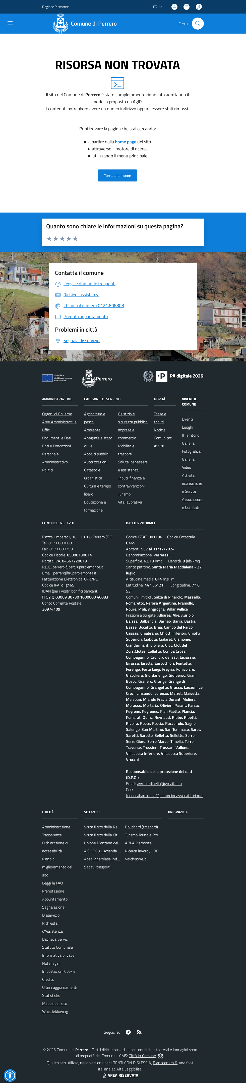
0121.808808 (60, 543)
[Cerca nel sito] (198, 24)
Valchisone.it (135, 859)
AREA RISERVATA (120, 1075)
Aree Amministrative (59, 422)
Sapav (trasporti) (97, 867)
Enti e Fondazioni (56, 446)
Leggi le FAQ (52, 883)
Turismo (124, 494)
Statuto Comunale (57, 947)
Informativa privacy (58, 955)
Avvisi (159, 446)
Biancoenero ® (165, 1063)
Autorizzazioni (95, 462)
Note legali (51, 963)
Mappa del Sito (54, 1003)
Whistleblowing (55, 1011)
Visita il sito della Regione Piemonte (114, 827)
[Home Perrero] (86, 23)
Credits (48, 979)
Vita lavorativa (130, 502)
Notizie (159, 430)
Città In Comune (142, 1056)
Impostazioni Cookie (58, 971)
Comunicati (163, 438)
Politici (47, 470)
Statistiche (51, 995)
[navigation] (10, 23)
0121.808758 (61, 549)
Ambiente (92, 430)
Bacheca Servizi (55, 939)
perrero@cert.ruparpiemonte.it (78, 567)
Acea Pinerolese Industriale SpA (110, 859)
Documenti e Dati (56, 438)
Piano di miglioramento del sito (57, 867)
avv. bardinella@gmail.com (159, 783)
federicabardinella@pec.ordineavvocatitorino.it (164, 796)
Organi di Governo (57, 414)
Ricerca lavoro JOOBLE (144, 851)
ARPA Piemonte (138, 843)
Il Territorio (190, 435)
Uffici (46, 430)
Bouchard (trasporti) (141, 827)
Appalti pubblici (96, 454)
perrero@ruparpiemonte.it (74, 573)
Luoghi (187, 427)
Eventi (187, 419)
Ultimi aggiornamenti (59, 987)
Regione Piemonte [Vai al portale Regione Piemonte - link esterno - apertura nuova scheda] (55, 6)
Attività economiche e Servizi (192, 483)
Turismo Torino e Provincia (146, 835)
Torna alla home (117, 175)
